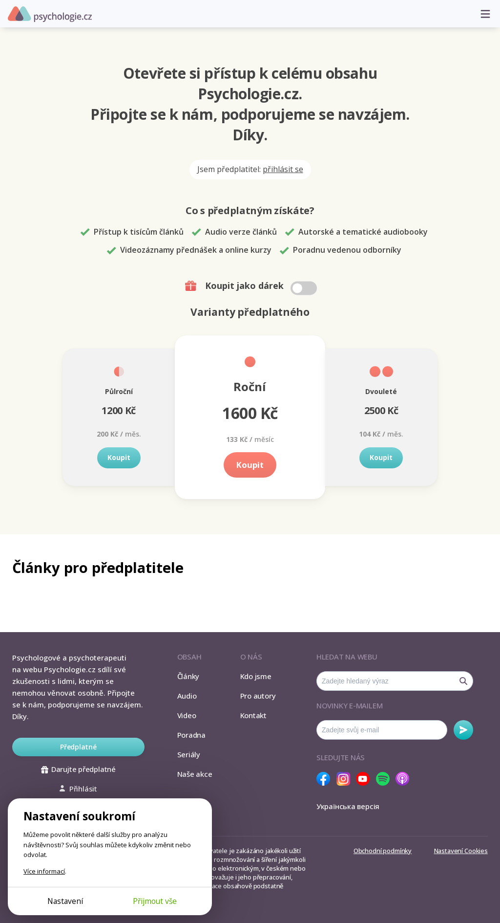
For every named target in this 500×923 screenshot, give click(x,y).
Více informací (44, 871)
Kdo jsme (255, 676)
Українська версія (347, 806)
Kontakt (253, 715)
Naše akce (194, 774)
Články (188, 676)
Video (186, 715)
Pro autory (258, 696)
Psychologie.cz (50, 14)
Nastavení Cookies (461, 850)
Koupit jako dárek (252, 286)
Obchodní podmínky (383, 850)
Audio (187, 696)
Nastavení (65, 901)
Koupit (118, 457)
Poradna (191, 735)
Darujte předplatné (78, 769)
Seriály (188, 754)
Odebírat (463, 730)
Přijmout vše (155, 901)
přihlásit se (283, 169)
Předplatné (78, 746)
